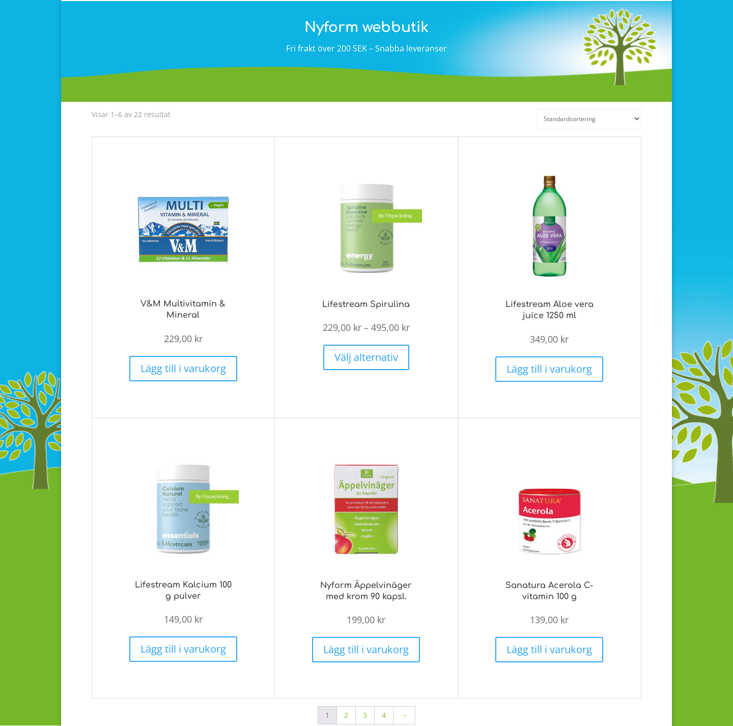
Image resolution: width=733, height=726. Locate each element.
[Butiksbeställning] (589, 118)
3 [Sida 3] (365, 706)
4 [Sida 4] (384, 706)
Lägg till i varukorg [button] (183, 364)
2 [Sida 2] (346, 706)
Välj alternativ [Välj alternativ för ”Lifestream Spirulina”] (366, 352)
